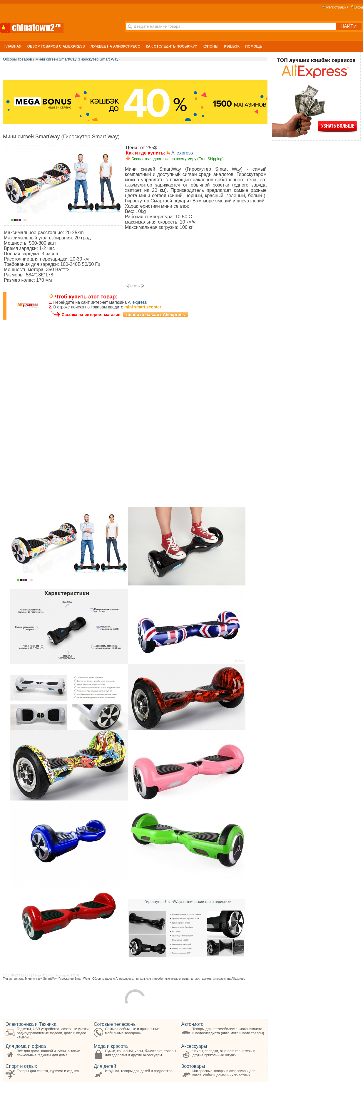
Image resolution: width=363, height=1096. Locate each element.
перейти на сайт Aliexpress (155, 314)
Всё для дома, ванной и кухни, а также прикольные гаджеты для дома (48, 1053)
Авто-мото (192, 1024)
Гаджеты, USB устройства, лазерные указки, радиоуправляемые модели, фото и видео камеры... (53, 1033)
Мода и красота (111, 1046)
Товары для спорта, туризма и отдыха (48, 1071)
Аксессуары (194, 1046)
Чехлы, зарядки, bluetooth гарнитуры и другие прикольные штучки (224, 1053)
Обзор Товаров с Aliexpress (56, 46)
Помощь (253, 46)
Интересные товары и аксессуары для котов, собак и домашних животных (224, 1073)
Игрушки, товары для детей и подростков (139, 1071)
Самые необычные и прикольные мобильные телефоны (132, 1031)
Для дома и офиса (26, 1046)
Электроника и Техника (31, 1024)
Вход (356, 7)
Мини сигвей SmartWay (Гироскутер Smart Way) (78, 59)
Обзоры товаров (17, 59)
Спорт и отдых (21, 1066)
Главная (12, 46)
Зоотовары (193, 1066)
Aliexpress (182, 152)
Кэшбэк (231, 46)
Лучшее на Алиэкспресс (115, 46)
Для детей (105, 1066)
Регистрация (335, 7)
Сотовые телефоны (115, 1024)
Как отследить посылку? (171, 46)
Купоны (210, 46)
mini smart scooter (142, 307)
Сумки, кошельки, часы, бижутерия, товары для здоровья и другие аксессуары (140, 1053)
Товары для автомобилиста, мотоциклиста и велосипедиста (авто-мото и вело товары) (228, 1031)
